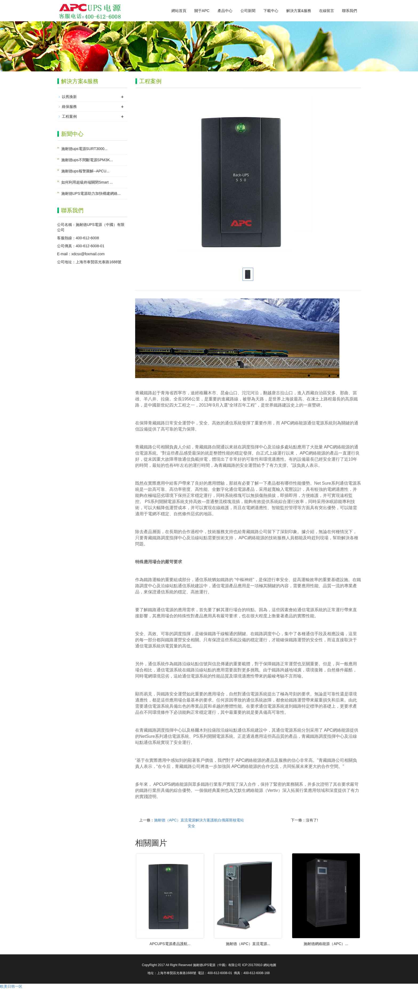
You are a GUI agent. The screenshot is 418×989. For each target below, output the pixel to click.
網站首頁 (178, 11)
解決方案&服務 (298, 11)
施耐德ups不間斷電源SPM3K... (87, 160)
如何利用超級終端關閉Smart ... (87, 182)
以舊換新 (69, 97)
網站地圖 (269, 965)
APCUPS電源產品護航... (170, 944)
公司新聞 (247, 11)
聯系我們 (349, 11)
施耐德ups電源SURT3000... (84, 149)
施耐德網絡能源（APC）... (326, 944)
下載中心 (270, 11)
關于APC (202, 11)
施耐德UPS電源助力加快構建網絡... (90, 193)
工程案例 (69, 116)
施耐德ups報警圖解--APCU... (85, 171)
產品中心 (225, 11)
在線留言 (326, 11)
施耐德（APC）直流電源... (248, 944)
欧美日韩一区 (11, 986)
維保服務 (69, 106)
